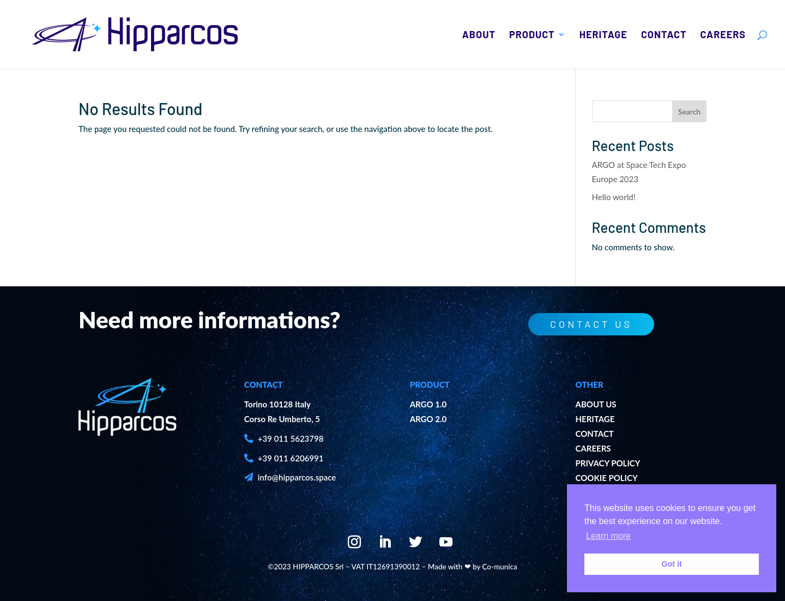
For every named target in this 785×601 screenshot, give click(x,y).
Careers (723, 35)
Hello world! (614, 197)
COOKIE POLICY (606, 478)
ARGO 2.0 (428, 419)
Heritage (603, 35)
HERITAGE (594, 419)
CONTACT (594, 433)
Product (532, 35)
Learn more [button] (608, 535)
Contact (664, 35)
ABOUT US (595, 404)
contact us (585, 324)
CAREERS (593, 448)
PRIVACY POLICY (607, 463)
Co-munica (499, 566)
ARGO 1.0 (428, 404)
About (479, 35)
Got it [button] (671, 564)
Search (689, 111)
